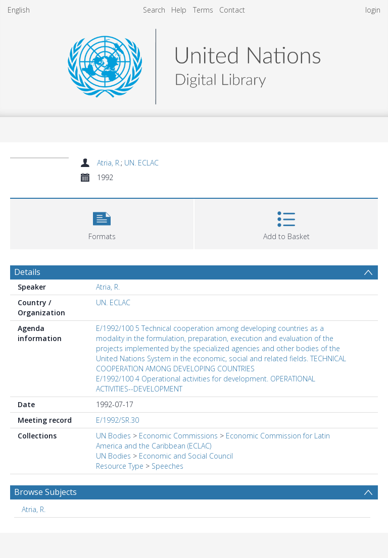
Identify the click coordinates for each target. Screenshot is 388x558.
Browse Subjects (45, 491)
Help (178, 10)
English (19, 10)
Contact (232, 10)
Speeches (167, 466)
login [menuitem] (372, 10)
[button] (101, 223)
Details (27, 271)
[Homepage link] (194, 64)
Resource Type (119, 466)
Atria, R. (109, 163)
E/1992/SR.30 (117, 420)
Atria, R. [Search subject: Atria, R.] (33, 509)
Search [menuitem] (154, 10)
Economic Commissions (178, 435)
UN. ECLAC (141, 163)
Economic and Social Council (186, 456)
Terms (203, 10)
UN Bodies (113, 435)
